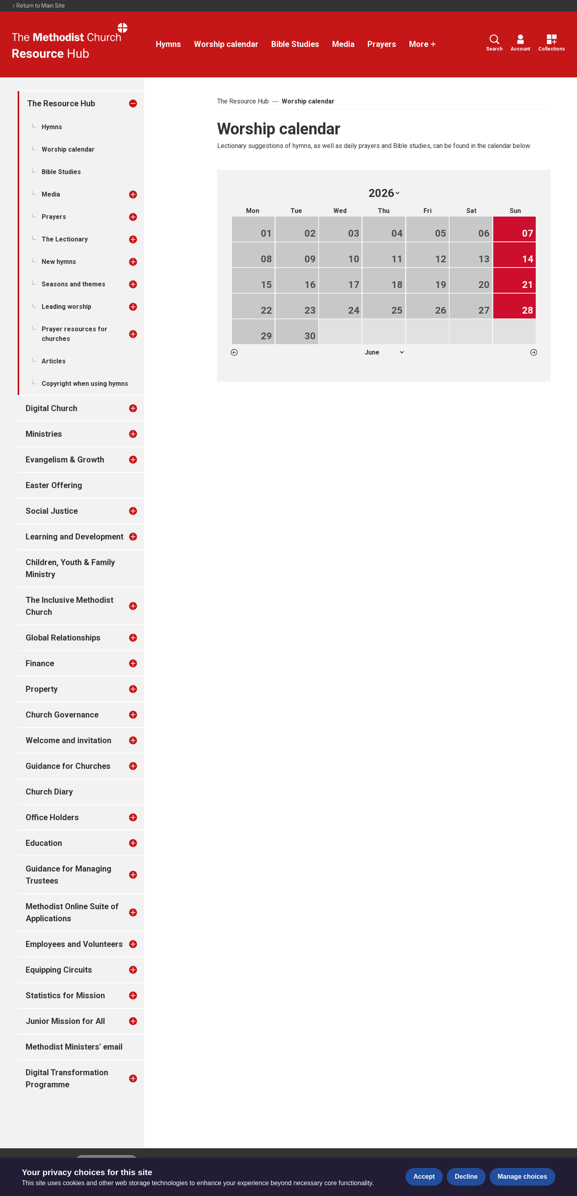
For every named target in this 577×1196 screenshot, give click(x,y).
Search (494, 43)
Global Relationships (63, 638)
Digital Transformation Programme (67, 1078)
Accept (424, 1176)
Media (343, 44)
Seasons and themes (73, 284)
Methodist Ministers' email (74, 1047)
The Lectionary (65, 239)
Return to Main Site (38, 5)
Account (520, 43)
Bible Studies (295, 44)
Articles (54, 361)
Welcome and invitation (68, 740)
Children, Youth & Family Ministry (70, 568)
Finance (40, 663)
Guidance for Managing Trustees (68, 875)
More (422, 44)
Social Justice (52, 511)
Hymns (168, 44)
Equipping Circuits (59, 970)
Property (42, 689)
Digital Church (51, 408)
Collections (551, 43)
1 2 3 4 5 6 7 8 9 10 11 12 (384, 352)
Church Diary (49, 792)
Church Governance (62, 715)
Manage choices (522, 1176)
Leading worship (66, 306)
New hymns (59, 262)
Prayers (381, 44)
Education (44, 843)
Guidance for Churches (68, 766)
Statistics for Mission (65, 995)
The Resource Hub (61, 103)
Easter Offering (54, 485)
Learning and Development (74, 536)
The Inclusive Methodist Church (69, 606)
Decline (466, 1176)
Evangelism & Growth (65, 459)
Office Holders (52, 817)
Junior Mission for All (65, 1021)
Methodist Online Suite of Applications (72, 912)
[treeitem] (141, 103)
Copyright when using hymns (85, 383)
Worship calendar (226, 44)
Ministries (44, 434)
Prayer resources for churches (74, 334)
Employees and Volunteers (74, 944)
